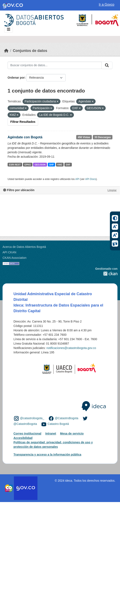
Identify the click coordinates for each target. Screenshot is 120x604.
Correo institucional (27, 433)
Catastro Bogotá (58, 424)
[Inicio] (6, 51)
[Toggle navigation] (8, 29)
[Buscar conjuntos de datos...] (55, 65)
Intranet (50, 433)
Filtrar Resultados (22, 121)
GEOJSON (40, 164)
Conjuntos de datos (30, 51)
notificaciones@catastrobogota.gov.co (71, 348)
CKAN (106, 273)
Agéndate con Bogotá (25, 137)
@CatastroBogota (66, 418)
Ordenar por (16, 77)
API (77, 179)
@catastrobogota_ (32, 418)
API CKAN (9, 252)
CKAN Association (15, 257)
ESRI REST (15, 164)
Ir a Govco (106, 4)
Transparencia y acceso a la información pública (47, 454)
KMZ (59, 164)
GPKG (27, 164)
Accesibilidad (22, 438)
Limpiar (112, 190)
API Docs (90, 179)
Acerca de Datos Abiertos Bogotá (24, 246)
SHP (51, 164)
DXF (68, 164)
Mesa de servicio (72, 433)
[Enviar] (106, 65)
